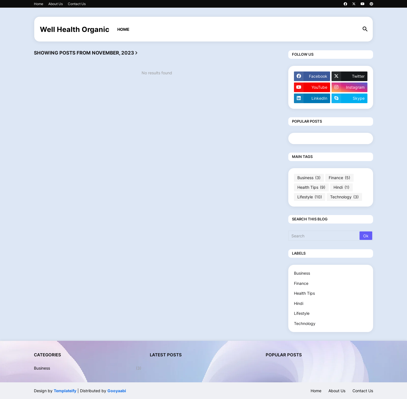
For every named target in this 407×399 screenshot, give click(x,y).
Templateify (65, 390)
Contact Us (77, 4)
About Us (55, 4)
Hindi (341, 187)
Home (38, 4)
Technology (344, 197)
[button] (365, 29)
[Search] (324, 235)
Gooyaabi (116, 390)
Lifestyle (309, 197)
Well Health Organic (74, 29)
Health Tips (311, 187)
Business (309, 178)
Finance (339, 178)
